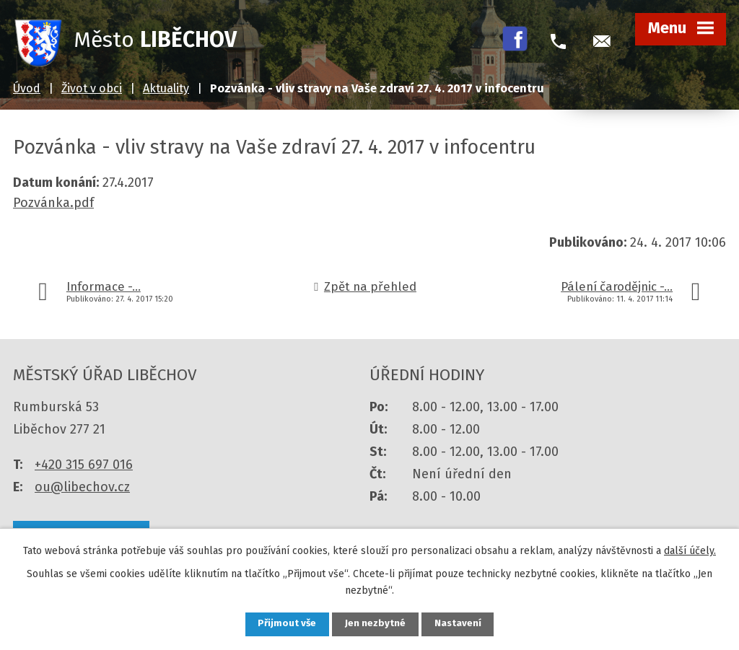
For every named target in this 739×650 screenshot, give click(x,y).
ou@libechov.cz (82, 487)
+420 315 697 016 (84, 465)
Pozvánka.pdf (53, 203)
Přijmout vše (282, 624)
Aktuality (166, 88)
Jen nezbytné (375, 624)
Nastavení (463, 624)
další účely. (690, 549)
